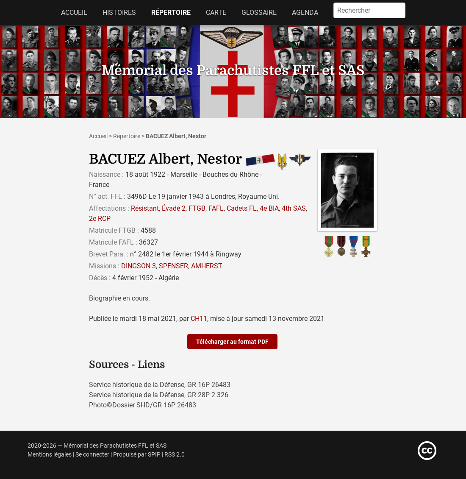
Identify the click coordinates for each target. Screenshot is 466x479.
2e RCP (100, 218)
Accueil (74, 12)
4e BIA (269, 208)
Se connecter (92, 454)
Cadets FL (242, 208)
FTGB (197, 208)
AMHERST (206, 266)
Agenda (305, 12)
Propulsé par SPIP (137, 454)
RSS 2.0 (174, 454)
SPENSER (173, 266)
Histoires (119, 12)
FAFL (216, 208)
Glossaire (259, 12)
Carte (216, 12)
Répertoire (171, 12)
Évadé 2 (174, 208)
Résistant (145, 208)
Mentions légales (50, 454)
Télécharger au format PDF (232, 341)
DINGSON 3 (138, 266)
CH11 (199, 319)
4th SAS (294, 208)
